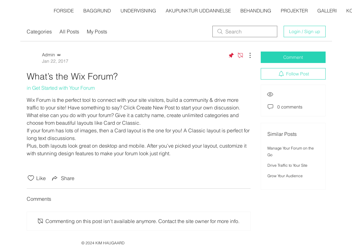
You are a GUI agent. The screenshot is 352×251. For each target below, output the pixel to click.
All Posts (69, 31)
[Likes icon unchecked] (31, 178)
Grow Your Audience (285, 175)
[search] (244, 31)
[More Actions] (247, 55)
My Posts (97, 31)
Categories (39, 31)
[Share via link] (62, 178)
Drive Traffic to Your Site (287, 165)
